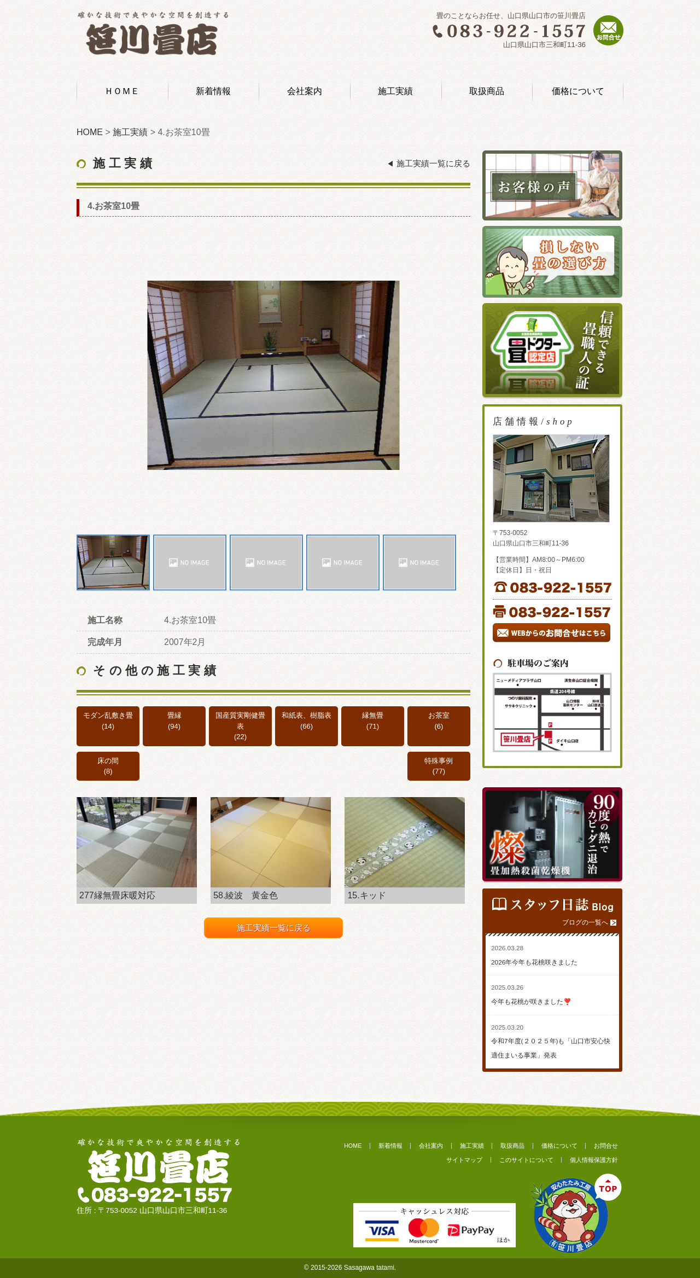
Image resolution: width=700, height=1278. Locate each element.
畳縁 (174, 715)
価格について (578, 91)
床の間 (108, 761)
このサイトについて (526, 1160)
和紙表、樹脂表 (306, 715)
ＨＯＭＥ (121, 91)
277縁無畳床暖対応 (117, 895)
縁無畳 (372, 715)
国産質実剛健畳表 (240, 720)
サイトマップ (464, 1160)
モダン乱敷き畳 (108, 715)
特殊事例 (438, 761)
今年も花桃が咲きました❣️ (531, 1002)
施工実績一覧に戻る (433, 163)
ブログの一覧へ (585, 922)
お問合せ (606, 1145)
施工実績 (395, 91)
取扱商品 (486, 91)
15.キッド (366, 895)
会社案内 (304, 91)
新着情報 (213, 91)
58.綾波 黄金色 (245, 895)
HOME (352, 1145)
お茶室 (439, 715)
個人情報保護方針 (594, 1160)
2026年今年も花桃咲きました (534, 962)
